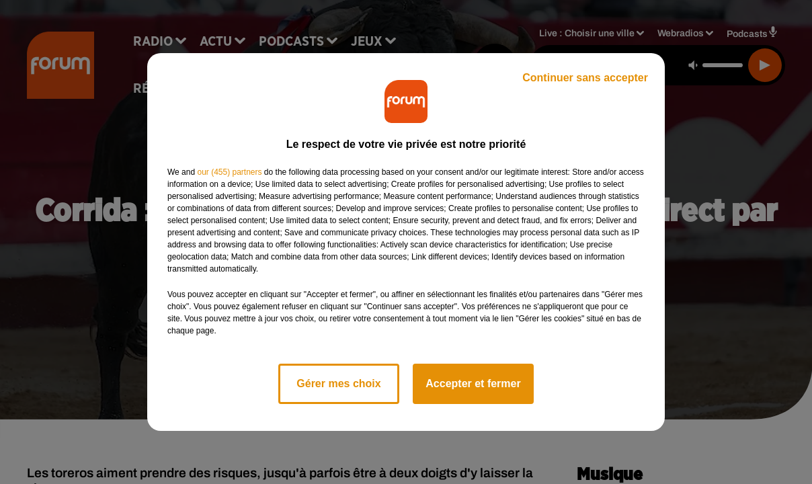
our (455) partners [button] (229, 172)
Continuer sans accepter (585, 77)
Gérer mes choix (338, 383)
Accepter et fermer (472, 383)
